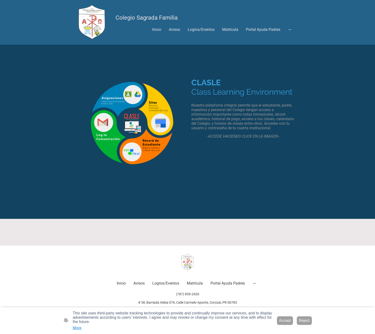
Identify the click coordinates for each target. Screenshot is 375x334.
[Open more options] (290, 29)
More (77, 328)
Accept (285, 320)
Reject (304, 320)
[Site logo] (91, 22)
